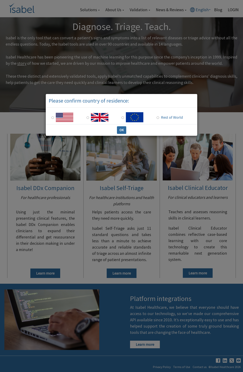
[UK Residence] (88, 117)
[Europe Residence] (123, 117)
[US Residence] (52, 117)
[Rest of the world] (158, 117)
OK (121, 130)
